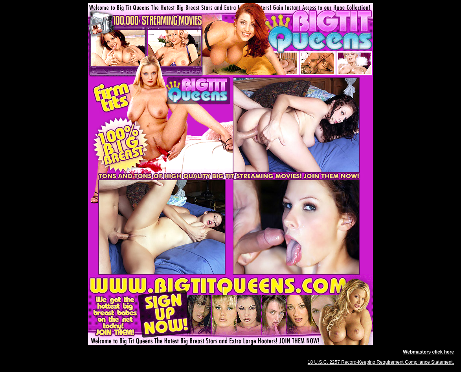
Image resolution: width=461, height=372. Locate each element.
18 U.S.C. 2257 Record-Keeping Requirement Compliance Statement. (381, 362)
